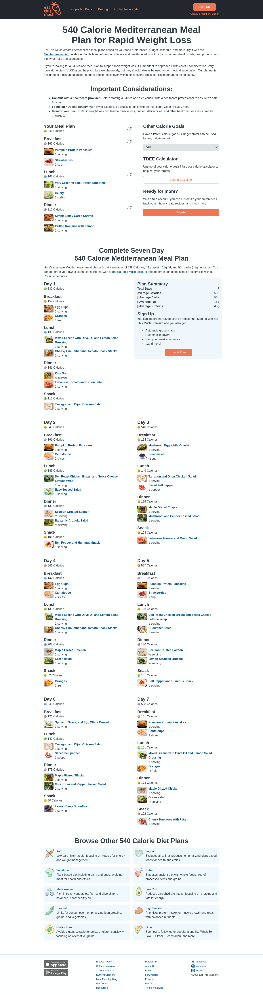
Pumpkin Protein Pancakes (73, 149)
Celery (59, 193)
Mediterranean (65, 889)
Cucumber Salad (159, 628)
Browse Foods (104, 961)
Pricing (103, 9)
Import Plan (178, 352)
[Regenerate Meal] (129, 141)
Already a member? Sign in (204, 13)
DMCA (148, 983)
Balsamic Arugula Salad (71, 520)
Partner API (151, 961)
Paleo (149, 870)
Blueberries (156, 454)
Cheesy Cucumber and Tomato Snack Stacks (86, 351)
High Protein (154, 908)
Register (181, 212)
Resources (102, 988)
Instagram (198, 966)
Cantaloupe (63, 454)
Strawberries (64, 160)
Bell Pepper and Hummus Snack (77, 542)
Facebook (198, 962)
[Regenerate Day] (129, 128)
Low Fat (61, 908)
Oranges (61, 315)
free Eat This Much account (129, 271)
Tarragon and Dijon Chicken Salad (78, 404)
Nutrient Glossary (105, 974)
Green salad (63, 658)
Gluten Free (64, 927)
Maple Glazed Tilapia (162, 507)
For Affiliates (152, 974)
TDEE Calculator (105, 970)
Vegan (150, 851)
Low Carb (152, 889)
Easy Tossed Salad (68, 489)
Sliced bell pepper (161, 485)
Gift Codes (102, 983)
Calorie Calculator (181, 179)
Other (149, 927)
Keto (59, 851)
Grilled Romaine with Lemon (74, 226)
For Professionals (126, 9)
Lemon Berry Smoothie (71, 806)
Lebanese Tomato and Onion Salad (79, 382)
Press (148, 970)
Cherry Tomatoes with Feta (167, 819)
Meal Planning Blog (106, 979)
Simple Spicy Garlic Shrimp (74, 215)
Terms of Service (154, 988)
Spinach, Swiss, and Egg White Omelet (82, 722)
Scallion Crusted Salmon (72, 511)
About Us (150, 966)
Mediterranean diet (56, 54)
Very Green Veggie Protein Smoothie (80, 182)
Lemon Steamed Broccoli (166, 658)
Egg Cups (62, 307)
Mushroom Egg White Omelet (168, 445)
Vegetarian (63, 870)
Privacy (149, 979)
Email (196, 970)
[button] (181, 147)
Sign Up (204, 6)
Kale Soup (62, 373)
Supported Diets (81, 9)
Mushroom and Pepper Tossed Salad (174, 516)
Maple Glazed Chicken (70, 650)
